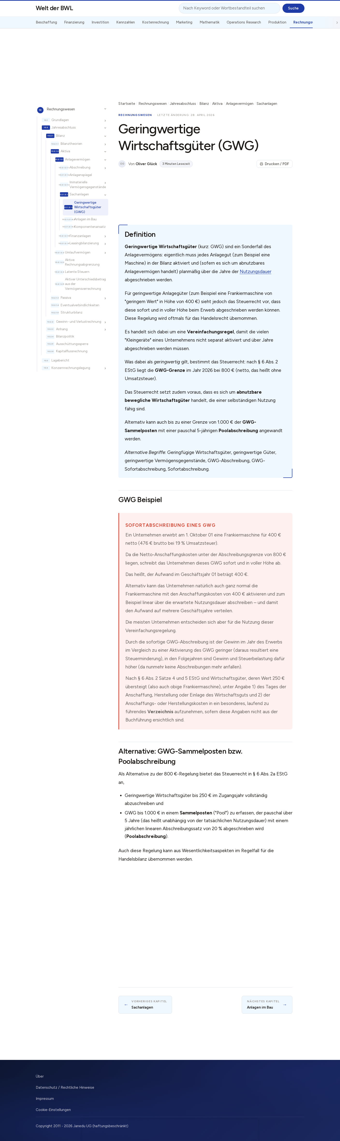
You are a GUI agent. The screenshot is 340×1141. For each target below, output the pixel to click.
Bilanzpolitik (65, 336)
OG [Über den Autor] (122, 163)
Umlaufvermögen (77, 252)
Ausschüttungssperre (72, 344)
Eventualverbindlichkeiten (80, 305)
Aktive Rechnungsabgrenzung (82, 262)
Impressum (45, 1098)
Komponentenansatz (90, 227)
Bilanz (60, 136)
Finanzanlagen (80, 236)
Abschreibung (80, 167)
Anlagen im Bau (85, 219)
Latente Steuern (77, 272)
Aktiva (65, 151)
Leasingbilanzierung (84, 243)
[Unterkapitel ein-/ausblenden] (105, 109)
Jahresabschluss (63, 127)
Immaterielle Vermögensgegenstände (88, 184)
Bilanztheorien (71, 143)
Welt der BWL (54, 8)
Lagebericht (60, 360)
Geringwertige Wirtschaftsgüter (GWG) (87, 207)
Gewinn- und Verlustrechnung (78, 321)
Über (40, 1076)
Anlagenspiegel (81, 175)
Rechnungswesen (61, 109)
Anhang (62, 329)
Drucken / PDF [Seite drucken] (274, 164)
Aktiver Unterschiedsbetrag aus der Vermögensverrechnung (85, 284)
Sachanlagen (79, 194)
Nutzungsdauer (255, 271)
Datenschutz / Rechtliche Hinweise (65, 1087)
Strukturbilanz (71, 312)
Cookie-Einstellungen (53, 1110)
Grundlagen (60, 120)
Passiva (66, 297)
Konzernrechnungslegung (70, 368)
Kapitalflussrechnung (71, 351)
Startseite (126, 103)
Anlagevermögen (77, 159)
